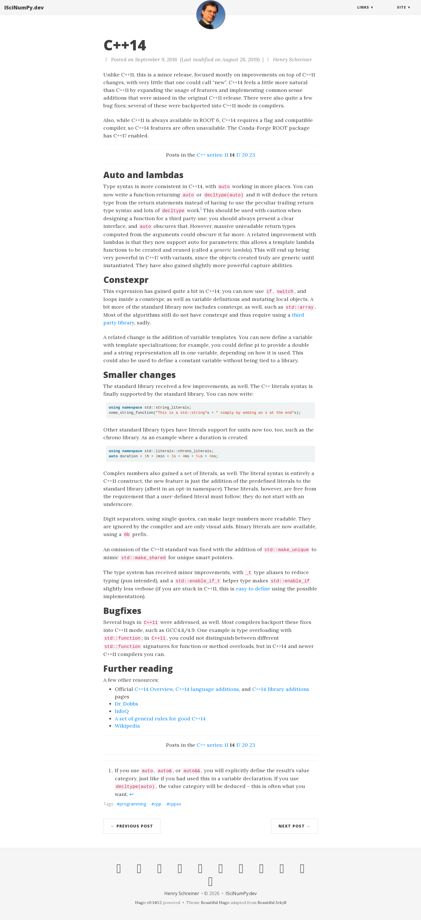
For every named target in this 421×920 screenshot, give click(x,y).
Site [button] (401, 12)
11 (226, 154)
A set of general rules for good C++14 (160, 718)
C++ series (209, 154)
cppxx (175, 804)
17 (238, 154)
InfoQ (122, 711)
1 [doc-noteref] (201, 208)
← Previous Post (132, 826)
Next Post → (294, 826)
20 (245, 154)
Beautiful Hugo (215, 902)
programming (133, 804)
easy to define (253, 588)
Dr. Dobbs (126, 703)
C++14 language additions (207, 689)
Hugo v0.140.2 (148, 902)
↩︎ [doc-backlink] (131, 794)
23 (252, 154)
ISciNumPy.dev (24, 12)
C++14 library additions (280, 689)
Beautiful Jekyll (272, 902)
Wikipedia (127, 725)
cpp (157, 804)
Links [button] (363, 12)
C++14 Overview (154, 689)
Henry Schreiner (181, 893)
